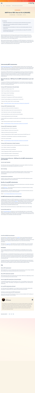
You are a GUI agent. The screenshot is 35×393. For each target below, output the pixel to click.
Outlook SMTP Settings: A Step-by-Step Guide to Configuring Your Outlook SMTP (16, 103)
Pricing (2, 389)
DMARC (18, 237)
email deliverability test (7, 211)
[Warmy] (31, 3)
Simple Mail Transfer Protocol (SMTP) (6, 66)
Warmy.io (16, 201)
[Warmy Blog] (3, 374)
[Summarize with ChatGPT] (9, 314)
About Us (19, 390)
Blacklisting (5, 187)
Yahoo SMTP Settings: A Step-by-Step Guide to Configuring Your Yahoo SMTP (16, 140)
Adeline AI (2, 387)
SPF (6, 237)
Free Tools (4, 329)
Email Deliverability (8, 5)
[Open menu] (1, 3)
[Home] (1, 5)
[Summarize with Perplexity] (13, 314)
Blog (3, 5)
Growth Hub (2, 390)
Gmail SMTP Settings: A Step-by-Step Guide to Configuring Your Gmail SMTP (16, 123)
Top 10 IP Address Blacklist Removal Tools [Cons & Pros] (12, 193)
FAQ (18, 389)
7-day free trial (8, 243)
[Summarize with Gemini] (11, 314)
